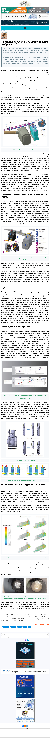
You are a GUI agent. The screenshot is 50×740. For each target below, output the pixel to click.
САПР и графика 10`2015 (41, 624)
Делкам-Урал (6, 626)
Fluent (20, 626)
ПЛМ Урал (14, 626)
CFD (30, 626)
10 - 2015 (3, 30)
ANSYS (25, 626)
